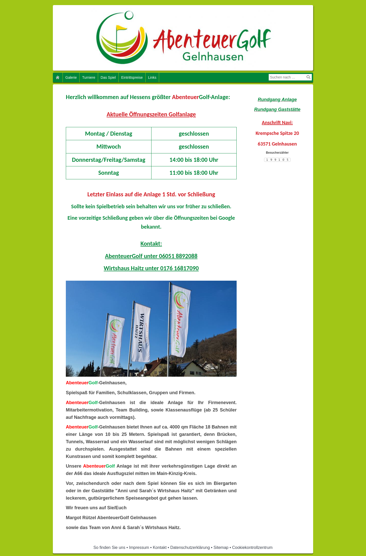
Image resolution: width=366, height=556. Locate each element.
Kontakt (159, 547)
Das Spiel (108, 77)
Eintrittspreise (132, 77)
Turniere (88, 77)
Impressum (139, 547)
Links (152, 77)
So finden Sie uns (109, 547)
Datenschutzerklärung (190, 547)
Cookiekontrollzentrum (252, 547)
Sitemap (221, 547)
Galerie (71, 77)
